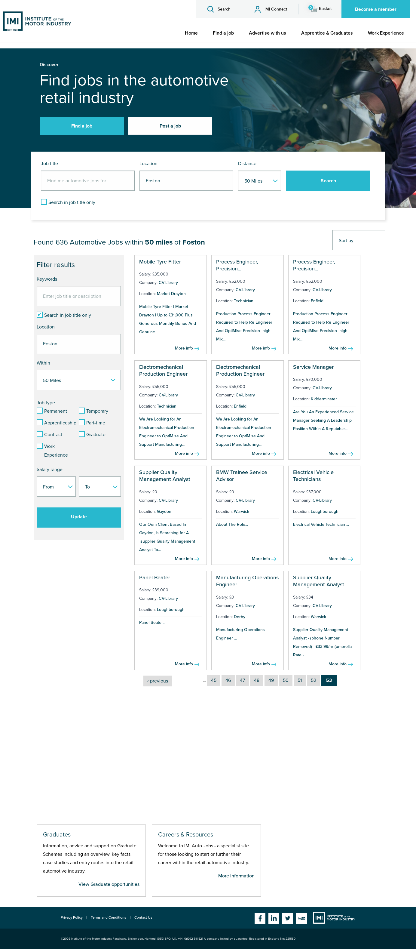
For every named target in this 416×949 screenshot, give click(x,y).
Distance (247, 164)
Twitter (287, 918)
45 (213, 680)
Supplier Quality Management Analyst (164, 475)
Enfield (317, 300)
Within (43, 363)
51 (300, 680)
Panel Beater (154, 577)
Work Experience (386, 33)
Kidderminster (324, 399)
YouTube (301, 918)
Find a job (223, 33)
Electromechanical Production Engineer (163, 370)
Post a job (170, 126)
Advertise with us (267, 33)
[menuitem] (191, 33)
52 (313, 680)
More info (184, 348)
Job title (49, 164)
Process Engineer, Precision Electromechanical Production (238, 272)
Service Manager (313, 367)
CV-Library (168, 282)
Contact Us (143, 917)
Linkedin (273, 918)
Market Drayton (171, 293)
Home (191, 33)
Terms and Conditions (108, 917)
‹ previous (157, 681)
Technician (243, 300)
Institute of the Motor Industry (334, 918)
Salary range (50, 470)
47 (242, 680)
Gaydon (164, 511)
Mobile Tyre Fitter (160, 261)
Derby (239, 616)
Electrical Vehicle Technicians (313, 475)
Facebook (260, 918)
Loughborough (324, 511)
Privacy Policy (72, 917)
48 (256, 680)
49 (271, 680)
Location (148, 164)
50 (286, 680)
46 (228, 680)
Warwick (241, 511)
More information (236, 876)
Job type (46, 403)
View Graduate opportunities (108, 884)
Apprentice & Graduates (327, 33)
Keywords (47, 279)
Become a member (375, 9)
